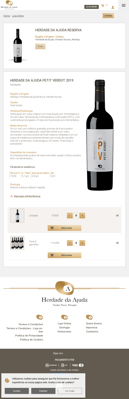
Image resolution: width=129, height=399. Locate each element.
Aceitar (16, 391)
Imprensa (91, 327)
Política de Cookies (31, 339)
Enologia (64, 327)
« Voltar (108, 15)
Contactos (92, 331)
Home (6, 15)
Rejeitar (43, 391)
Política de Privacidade (29, 335)
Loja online (91, 7)
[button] (64, 228)
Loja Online (18, 15)
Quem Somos (94, 323)
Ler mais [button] (69, 391)
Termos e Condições (30, 324)
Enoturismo (64, 331)
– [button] (70, 215)
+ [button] (82, 215)
